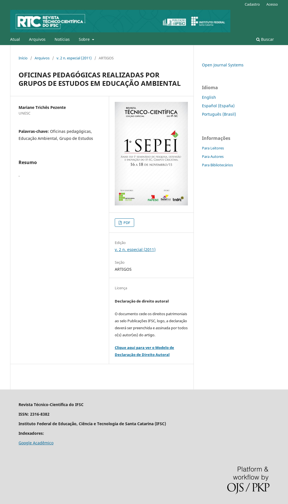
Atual (15, 39)
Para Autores (213, 156)
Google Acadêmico (36, 442)
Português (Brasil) (219, 114)
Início (23, 58)
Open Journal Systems (223, 65)
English (209, 97)
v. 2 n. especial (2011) (74, 58)
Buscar (265, 39)
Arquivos (37, 39)
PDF (126, 222)
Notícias (62, 39)
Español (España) (218, 105)
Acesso (272, 4)
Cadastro (252, 4)
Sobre (85, 39)
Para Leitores (213, 148)
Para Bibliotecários (217, 164)
